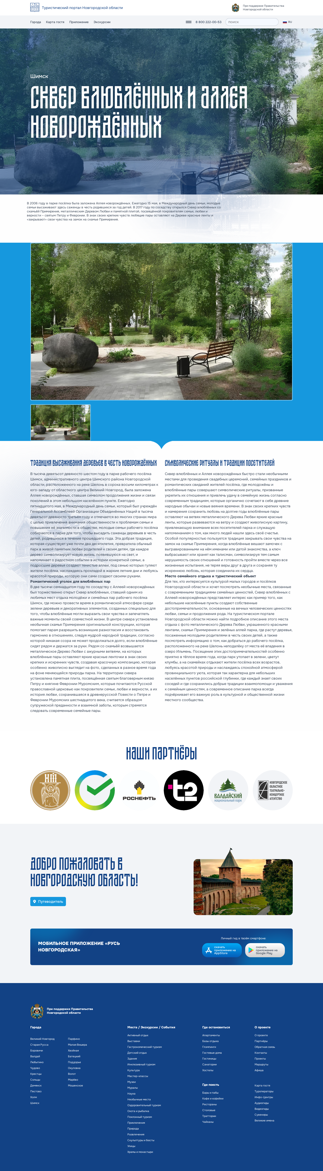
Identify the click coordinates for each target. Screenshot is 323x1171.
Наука (131, 1093)
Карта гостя (55, 22)
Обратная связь (265, 1047)
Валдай (35, 1056)
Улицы (131, 1146)
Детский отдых (137, 1053)
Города (35, 22)
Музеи (131, 1082)
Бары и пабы (210, 1093)
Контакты (261, 1053)
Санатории (209, 1064)
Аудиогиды (262, 1103)
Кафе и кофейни (212, 1098)
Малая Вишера (77, 1045)
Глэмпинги (209, 1047)
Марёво (73, 1080)
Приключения (136, 1123)
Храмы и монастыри (140, 1152)
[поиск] (252, 22)
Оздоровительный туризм (144, 1105)
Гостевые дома (212, 1053)
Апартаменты (211, 1035)
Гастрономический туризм (144, 1047)
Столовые (208, 1110)
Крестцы (35, 1074)
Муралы (132, 1088)
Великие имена (264, 1120)
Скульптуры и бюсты (140, 1140)
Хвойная (73, 1050)
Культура (133, 1070)
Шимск (34, 1103)
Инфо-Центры (264, 1097)
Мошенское (75, 1085)
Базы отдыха (210, 1041)
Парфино (74, 1039)
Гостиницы (209, 1058)
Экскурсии (102, 22)
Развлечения (135, 1134)
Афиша (259, 1070)
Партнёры (261, 1041)
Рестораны (209, 1104)
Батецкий (74, 1056)
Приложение (79, 22)
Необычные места (139, 1099)
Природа (133, 1128)
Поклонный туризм (139, 1117)
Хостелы (207, 1070)
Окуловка (74, 1068)
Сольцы (35, 1080)
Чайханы (208, 1122)
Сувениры (261, 1114)
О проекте (261, 1035)
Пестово (35, 1091)
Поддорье (74, 1062)
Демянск (35, 1085)
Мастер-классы (137, 1076)
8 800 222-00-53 (208, 22)
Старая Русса (39, 1045)
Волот (72, 1074)
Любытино (37, 1062)
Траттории (209, 1116)
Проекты (260, 1058)
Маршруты (261, 1064)
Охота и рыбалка (138, 1111)
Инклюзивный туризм (141, 1064)
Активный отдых (137, 1035)
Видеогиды (262, 1109)
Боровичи (36, 1050)
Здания (132, 1058)
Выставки (133, 1041)
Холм (33, 1097)
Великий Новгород (42, 1039)
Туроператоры (264, 1091)
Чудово (35, 1068)
